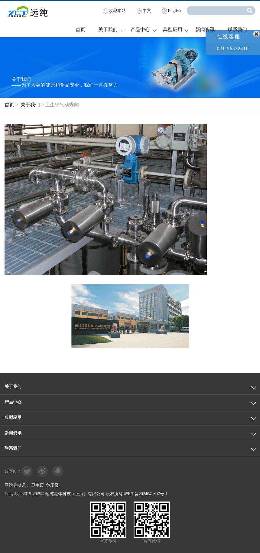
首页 (80, 29)
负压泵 (52, 485)
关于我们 (108, 29)
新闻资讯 (205, 29)
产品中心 (140, 29)
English (174, 10)
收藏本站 (117, 10)
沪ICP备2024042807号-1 (145, 494)
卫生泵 (37, 485)
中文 (147, 10)
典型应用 (172, 29)
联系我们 (237, 29)
